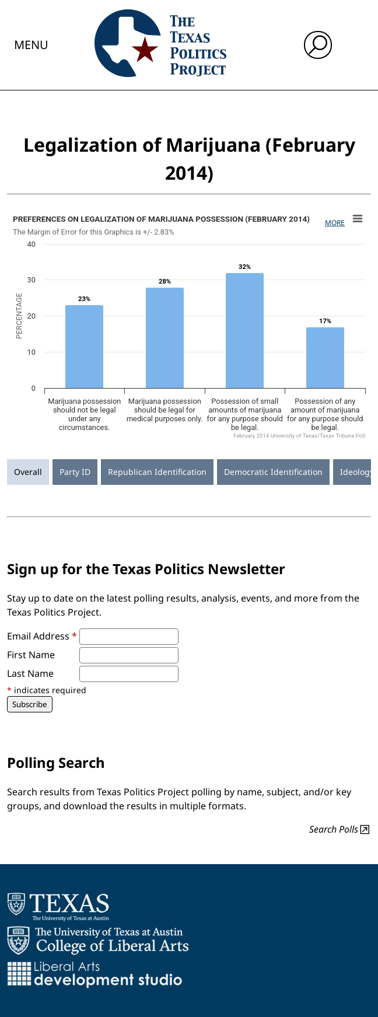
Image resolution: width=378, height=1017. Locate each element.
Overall (28, 471)
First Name (31, 654)
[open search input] (318, 45)
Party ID (75, 471)
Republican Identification (157, 471)
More (335, 223)
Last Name (30, 673)
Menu (31, 45)
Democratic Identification (273, 471)
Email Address (42, 636)
